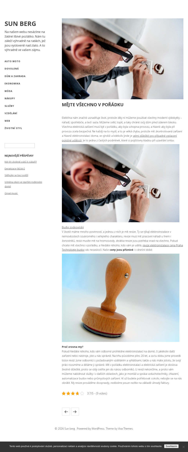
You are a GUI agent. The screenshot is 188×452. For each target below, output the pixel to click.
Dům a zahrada (15, 76)
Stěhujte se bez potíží (16, 175)
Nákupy (10, 98)
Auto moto (12, 61)
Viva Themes (125, 428)
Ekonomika (12, 83)
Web (7, 120)
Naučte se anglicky (75, 412)
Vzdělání (11, 113)
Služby (9, 106)
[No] (183, 447)
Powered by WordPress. (91, 428)
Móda (8, 91)
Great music (11, 193)
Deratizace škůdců (15, 168)
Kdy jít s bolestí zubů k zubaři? (21, 161)
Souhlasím (171, 446)
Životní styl (13, 128)
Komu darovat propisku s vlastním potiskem (66, 412)
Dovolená (12, 68)
